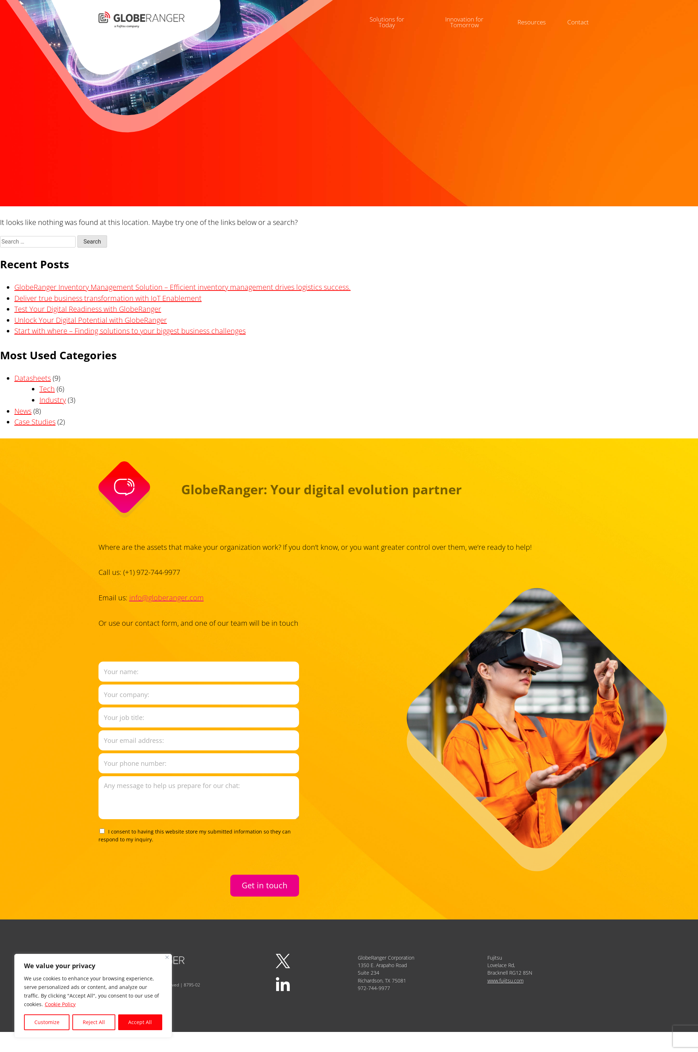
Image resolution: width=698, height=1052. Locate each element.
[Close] (167, 957)
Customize (46, 1022)
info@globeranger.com (166, 597)
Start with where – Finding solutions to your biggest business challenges (130, 331)
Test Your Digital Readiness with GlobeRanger (87, 309)
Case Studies (35, 422)
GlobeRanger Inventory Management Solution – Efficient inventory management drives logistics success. (182, 287)
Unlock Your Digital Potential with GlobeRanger (90, 320)
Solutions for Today (384, 18)
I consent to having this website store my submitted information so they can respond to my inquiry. (194, 835)
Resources (534, 18)
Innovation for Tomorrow (464, 18)
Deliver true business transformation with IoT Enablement (108, 298)
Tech (47, 389)
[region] (93, 996)
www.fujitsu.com (505, 980)
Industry (52, 400)
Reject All (94, 1022)
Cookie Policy (60, 1004)
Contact (582, 18)
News (23, 411)
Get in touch (265, 885)
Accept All (140, 1022)
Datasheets (32, 378)
